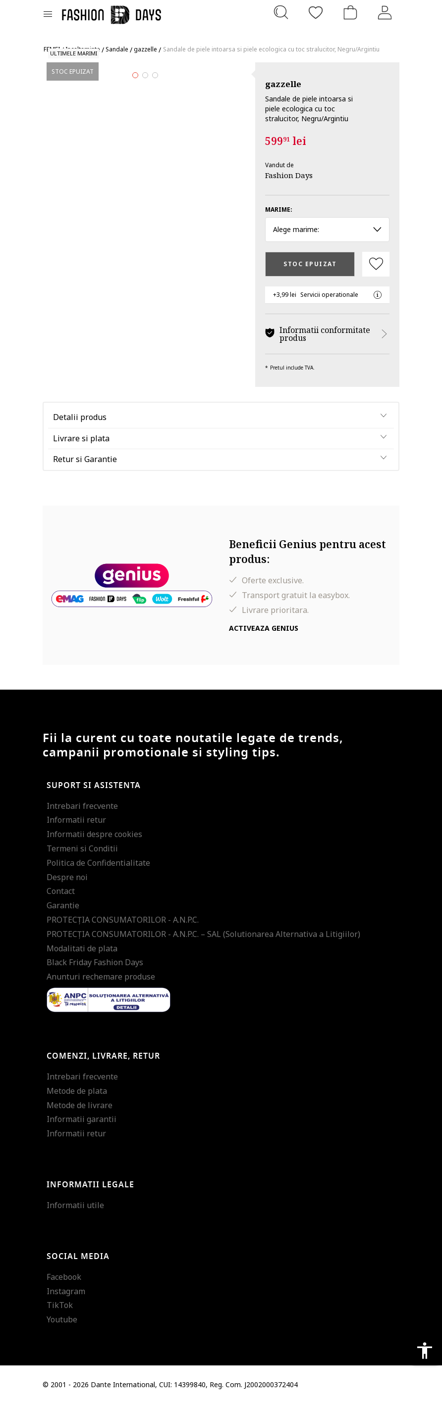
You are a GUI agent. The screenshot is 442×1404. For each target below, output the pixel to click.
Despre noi (67, 877)
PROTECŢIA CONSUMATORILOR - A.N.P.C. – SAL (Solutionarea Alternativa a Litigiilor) (203, 934)
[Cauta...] (281, 12)
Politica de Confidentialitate (98, 862)
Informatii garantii (81, 1119)
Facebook (64, 1276)
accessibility (425, 1350)
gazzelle (283, 84)
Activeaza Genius (263, 628)
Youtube (62, 1319)
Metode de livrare (79, 1105)
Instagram (66, 1291)
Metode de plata (77, 1090)
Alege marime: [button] (327, 229)
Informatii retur (76, 819)
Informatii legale (90, 1185)
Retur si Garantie (85, 459)
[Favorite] (316, 12)
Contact (61, 891)
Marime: (278, 209)
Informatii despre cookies (94, 834)
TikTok (60, 1305)
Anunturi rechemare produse (101, 976)
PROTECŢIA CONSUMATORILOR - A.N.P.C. (123, 919)
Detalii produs (80, 417)
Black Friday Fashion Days (95, 962)
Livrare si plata (81, 438)
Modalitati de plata (82, 948)
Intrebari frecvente (82, 805)
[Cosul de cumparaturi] (350, 12)
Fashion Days (289, 175)
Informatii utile (75, 1205)
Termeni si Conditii (82, 848)
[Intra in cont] (385, 12)
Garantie (63, 905)
